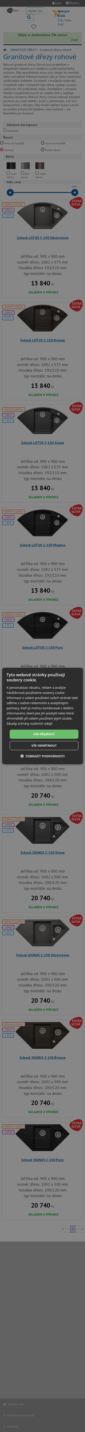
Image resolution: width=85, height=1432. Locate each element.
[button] (42, 756)
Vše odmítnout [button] (44, 745)
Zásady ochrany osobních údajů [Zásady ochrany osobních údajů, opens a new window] (30, 723)
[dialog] (42, 716)
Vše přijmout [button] (44, 734)
